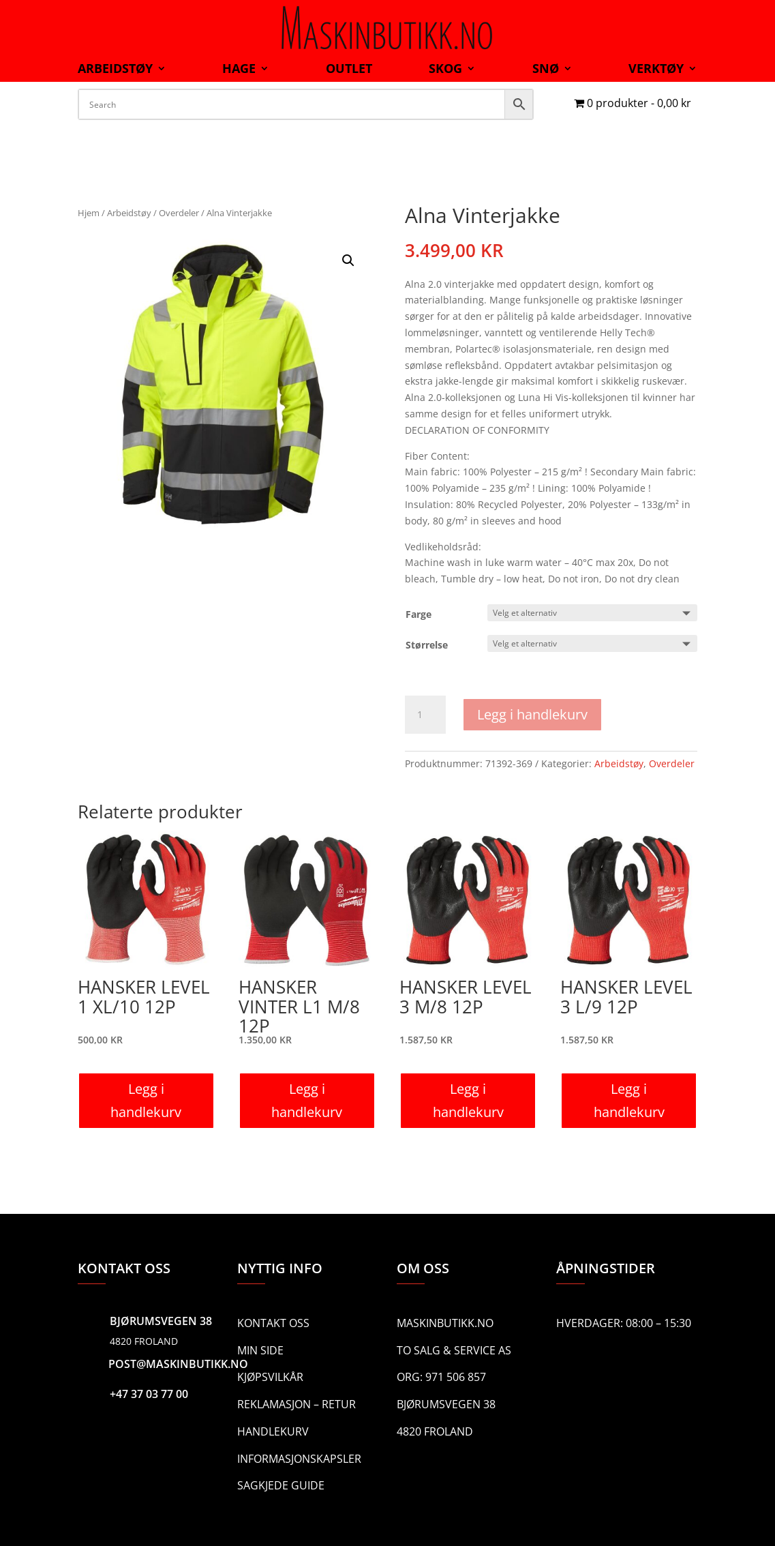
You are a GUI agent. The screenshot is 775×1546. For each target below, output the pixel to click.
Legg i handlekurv (532, 714)
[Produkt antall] (425, 715)
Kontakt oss (273, 1323)
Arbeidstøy (115, 69)
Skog (445, 69)
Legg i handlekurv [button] (145, 1100)
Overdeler (179, 213)
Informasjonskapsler (299, 1458)
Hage (239, 69)
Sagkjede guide (280, 1485)
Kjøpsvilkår (270, 1376)
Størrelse (427, 644)
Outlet (349, 69)
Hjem (89, 213)
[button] (348, 260)
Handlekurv (273, 1431)
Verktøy (656, 69)
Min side (260, 1350)
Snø (545, 69)
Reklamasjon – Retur (296, 1404)
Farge (418, 614)
